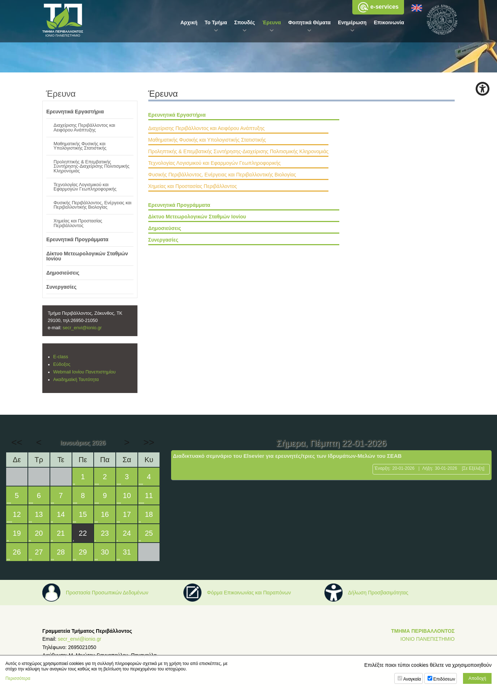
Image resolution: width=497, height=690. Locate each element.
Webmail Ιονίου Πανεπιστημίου (84, 372)
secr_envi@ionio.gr (82, 327)
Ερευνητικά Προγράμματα (179, 205)
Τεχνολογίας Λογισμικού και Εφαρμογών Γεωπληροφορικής (214, 163)
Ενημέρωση (352, 22)
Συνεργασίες (163, 240)
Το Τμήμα (216, 22)
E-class (60, 356)
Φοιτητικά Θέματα (309, 22)
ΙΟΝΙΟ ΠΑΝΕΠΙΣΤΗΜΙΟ (427, 639)
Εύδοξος (62, 364)
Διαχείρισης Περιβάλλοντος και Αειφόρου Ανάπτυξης (206, 128)
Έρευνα (271, 22)
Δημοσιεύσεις (164, 228)
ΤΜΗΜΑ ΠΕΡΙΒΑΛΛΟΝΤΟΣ (423, 631)
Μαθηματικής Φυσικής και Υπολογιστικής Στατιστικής (207, 140)
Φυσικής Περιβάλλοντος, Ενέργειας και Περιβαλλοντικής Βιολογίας (222, 174)
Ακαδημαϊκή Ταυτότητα (76, 379)
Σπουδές (244, 22)
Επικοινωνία (389, 22)
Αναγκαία (412, 679)
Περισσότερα (17, 678)
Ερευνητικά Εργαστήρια (177, 115)
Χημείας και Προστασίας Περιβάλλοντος (192, 186)
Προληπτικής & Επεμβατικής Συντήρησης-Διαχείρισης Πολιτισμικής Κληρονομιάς (238, 151)
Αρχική (188, 22)
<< (16, 442)
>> (148, 442)
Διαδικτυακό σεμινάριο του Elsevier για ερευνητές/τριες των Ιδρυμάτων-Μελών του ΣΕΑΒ (287, 456)
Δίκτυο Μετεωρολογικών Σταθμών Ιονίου (197, 216)
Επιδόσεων (444, 679)
